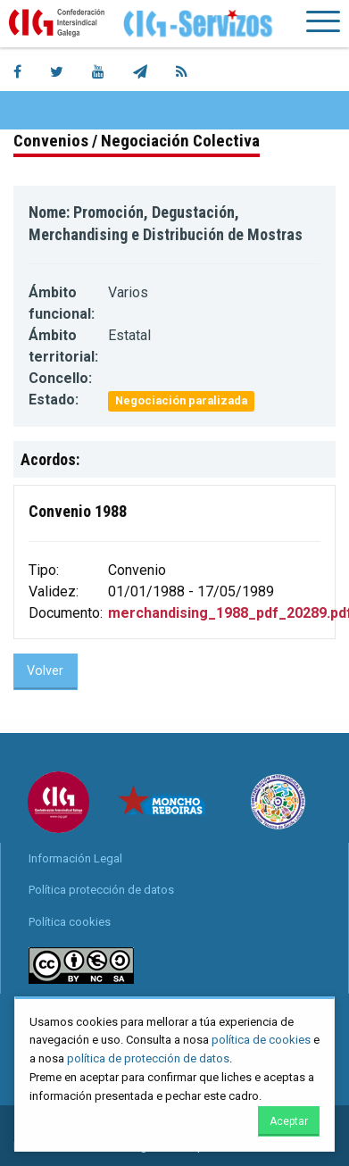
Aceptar (289, 1121)
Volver (45, 671)
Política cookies (70, 922)
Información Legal (75, 858)
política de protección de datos (148, 1058)
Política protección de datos (101, 889)
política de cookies (261, 1039)
